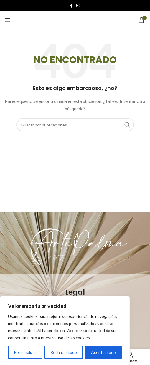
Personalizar (25, 352)
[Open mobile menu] (7, 20)
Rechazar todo (63, 352)
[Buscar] (75, 124)
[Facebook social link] (71, 5)
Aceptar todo (103, 352)
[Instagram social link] (78, 5)
